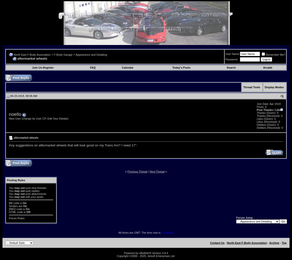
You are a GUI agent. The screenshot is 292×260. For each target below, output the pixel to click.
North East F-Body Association (32, 54)
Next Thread (157, 171)
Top (284, 242)
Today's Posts (181, 67)
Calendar (127, 67)
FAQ (93, 67)
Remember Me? (273, 54)
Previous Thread (138, 171)
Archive (274, 242)
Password (231, 59)
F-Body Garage (63, 54)
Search (231, 67)
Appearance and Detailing (91, 54)
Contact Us (217, 242)
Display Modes (274, 87)
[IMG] (12, 209)
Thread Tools (251, 87)
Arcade (267, 67)
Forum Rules (17, 218)
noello (15, 114)
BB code (14, 203)
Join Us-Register (43, 67)
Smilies (13, 206)
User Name (232, 53)
